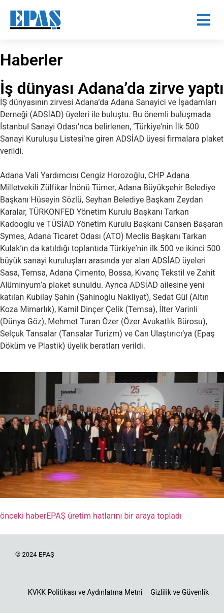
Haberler (31, 60)
